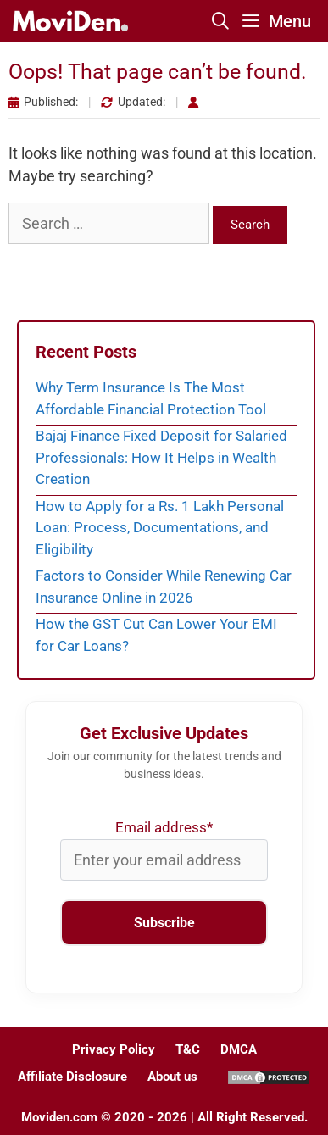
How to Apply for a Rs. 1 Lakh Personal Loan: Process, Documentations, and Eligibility (160, 528)
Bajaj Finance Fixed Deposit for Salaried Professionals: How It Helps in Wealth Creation (161, 457)
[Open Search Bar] (221, 21)
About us (172, 1076)
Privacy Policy (113, 1049)
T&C (187, 1049)
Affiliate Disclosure (72, 1076)
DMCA (238, 1049)
